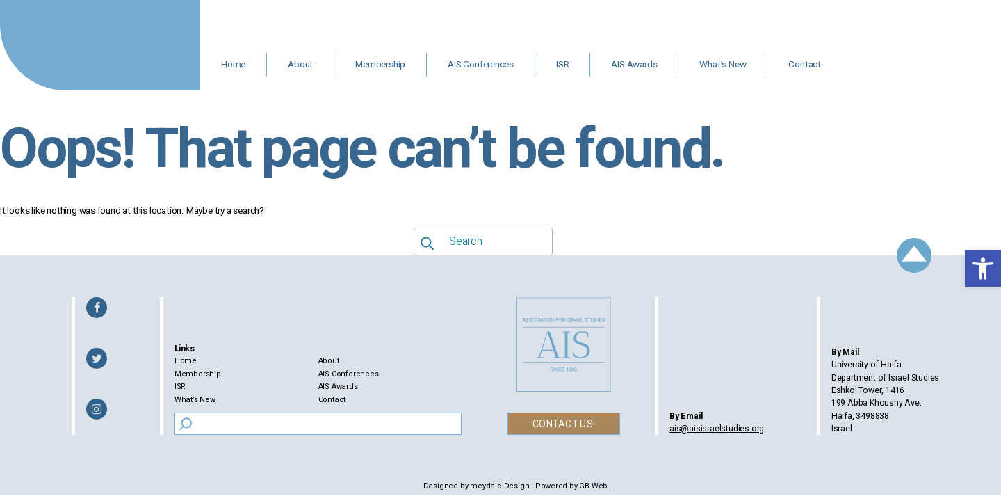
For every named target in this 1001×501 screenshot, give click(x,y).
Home (233, 65)
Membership (380, 65)
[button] (983, 268)
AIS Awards (634, 65)
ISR (562, 65)
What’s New (722, 65)
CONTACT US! (564, 424)
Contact (804, 65)
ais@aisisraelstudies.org (716, 428)
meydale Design (499, 486)
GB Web (593, 486)
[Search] (185, 424)
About (300, 65)
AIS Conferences (481, 65)
